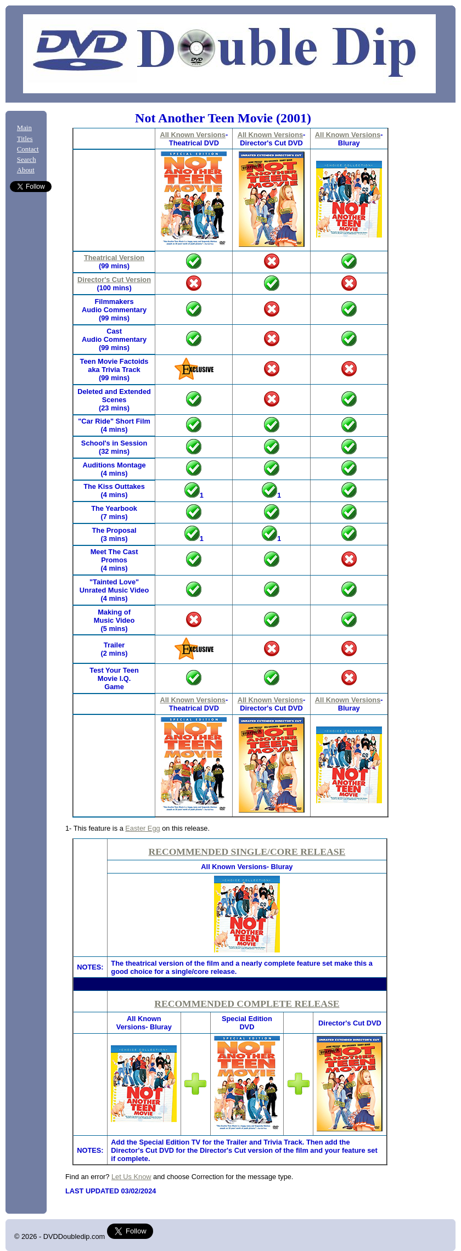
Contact (28, 149)
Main (24, 128)
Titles (25, 139)
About (26, 170)
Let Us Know (131, 1177)
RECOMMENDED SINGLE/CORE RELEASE (247, 851)
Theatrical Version (114, 257)
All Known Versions (192, 135)
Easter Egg (142, 828)
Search (26, 160)
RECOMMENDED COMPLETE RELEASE (246, 1003)
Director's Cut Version (114, 279)
